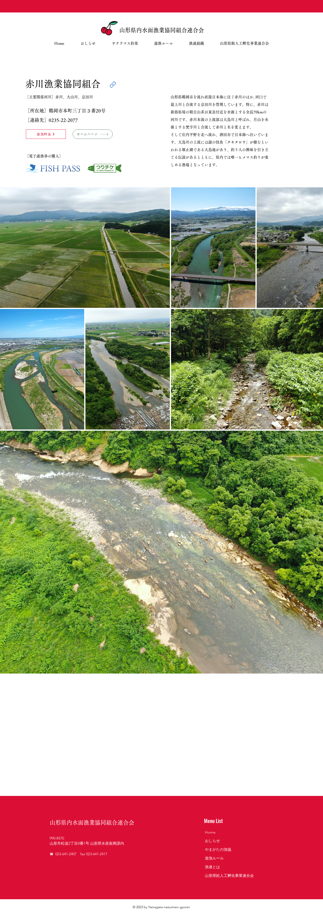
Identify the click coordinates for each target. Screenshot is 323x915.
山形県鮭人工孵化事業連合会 (229, 875)
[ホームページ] (93, 134)
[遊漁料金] (46, 134)
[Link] (112, 84)
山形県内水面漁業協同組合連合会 (161, 30)
